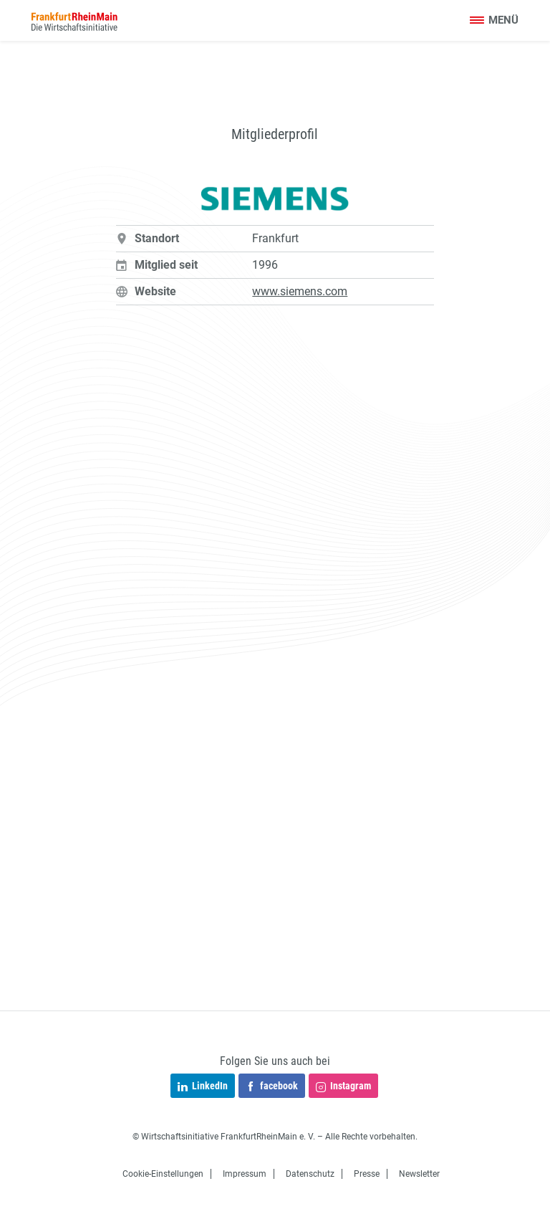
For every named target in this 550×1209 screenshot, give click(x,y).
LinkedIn (203, 1087)
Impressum (244, 1174)
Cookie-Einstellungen (162, 1174)
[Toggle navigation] (493, 21)
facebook (272, 1087)
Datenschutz (310, 1174)
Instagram (343, 1087)
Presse (367, 1174)
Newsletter (419, 1174)
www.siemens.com (299, 291)
